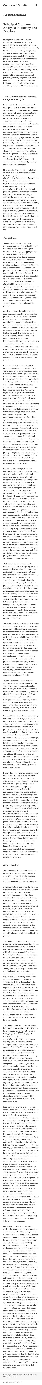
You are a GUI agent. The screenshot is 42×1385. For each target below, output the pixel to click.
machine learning (31, 1375)
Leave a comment (10, 1377)
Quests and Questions (16, 5)
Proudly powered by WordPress (13, 1382)
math (20, 1375)
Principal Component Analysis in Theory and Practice (20, 27)
